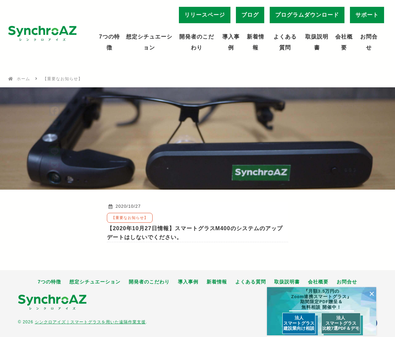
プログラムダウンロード (307, 15)
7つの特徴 (109, 42)
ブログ (250, 15)
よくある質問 (285, 42)
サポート (367, 15)
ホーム (23, 78)
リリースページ (204, 15)
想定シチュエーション (149, 42)
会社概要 (344, 42)
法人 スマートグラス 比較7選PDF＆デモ (340, 323)
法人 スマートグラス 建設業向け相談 (298, 323)
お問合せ (369, 42)
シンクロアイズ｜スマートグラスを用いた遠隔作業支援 (90, 322)
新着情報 (255, 42)
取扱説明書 (316, 42)
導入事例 (231, 42)
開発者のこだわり (196, 42)
